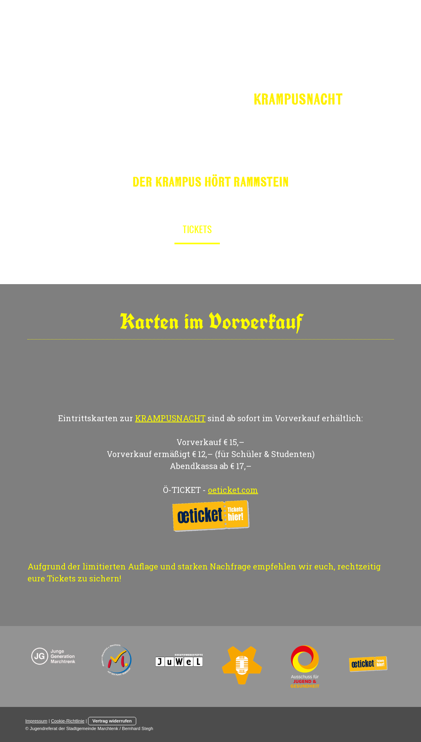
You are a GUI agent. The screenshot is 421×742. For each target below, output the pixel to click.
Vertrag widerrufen (112, 720)
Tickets (197, 229)
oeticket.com (233, 490)
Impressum (36, 720)
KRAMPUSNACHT (170, 418)
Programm (249, 229)
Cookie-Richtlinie (67, 720)
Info (158, 229)
